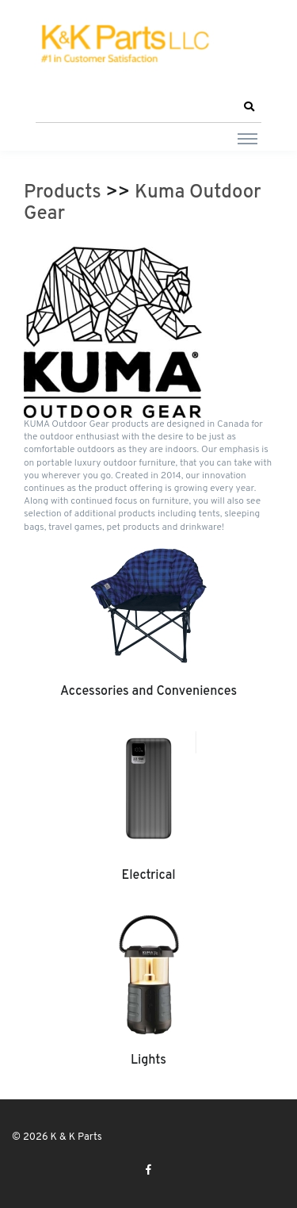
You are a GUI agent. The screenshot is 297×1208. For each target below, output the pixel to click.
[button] (248, 107)
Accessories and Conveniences (148, 692)
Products (62, 193)
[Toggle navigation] (247, 138)
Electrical (148, 876)
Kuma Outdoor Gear (142, 204)
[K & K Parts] (123, 45)
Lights (148, 1060)
